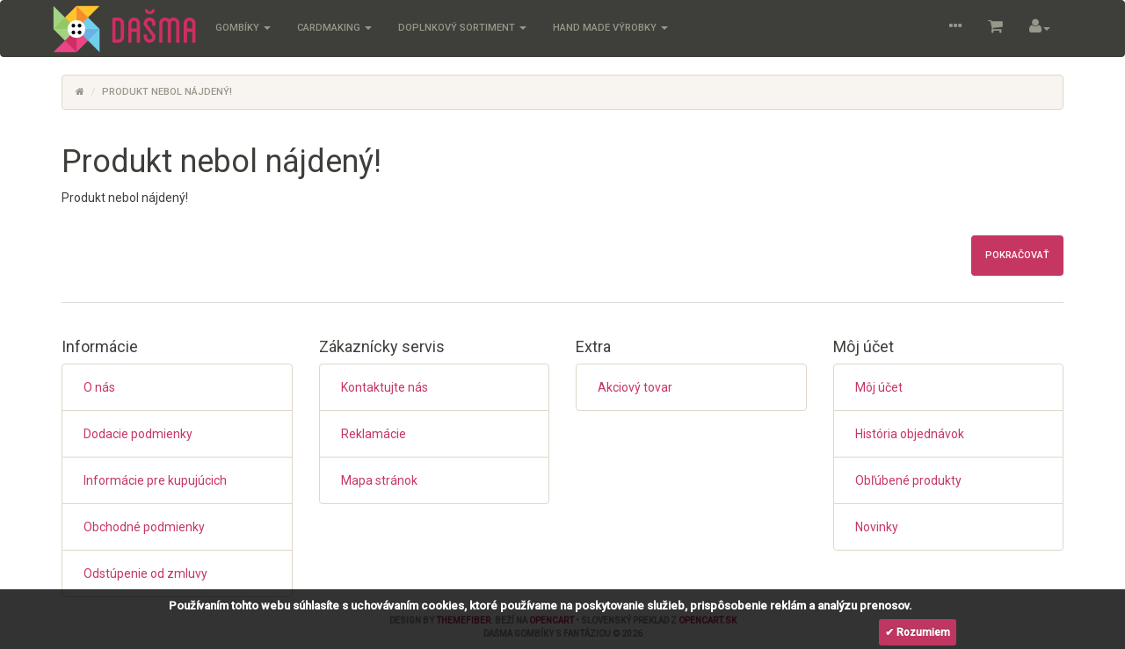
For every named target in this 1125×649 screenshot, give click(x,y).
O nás (99, 387)
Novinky (876, 527)
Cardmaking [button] (334, 27)
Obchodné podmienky (144, 527)
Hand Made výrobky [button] (610, 27)
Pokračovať (1017, 255)
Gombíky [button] (243, 27)
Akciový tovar (635, 387)
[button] (955, 28)
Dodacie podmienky (137, 434)
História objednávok (909, 434)
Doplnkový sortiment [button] (462, 27)
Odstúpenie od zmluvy (145, 573)
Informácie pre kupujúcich (155, 480)
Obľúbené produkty (908, 480)
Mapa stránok (379, 480)
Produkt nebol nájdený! (167, 91)
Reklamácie (373, 434)
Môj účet (879, 387)
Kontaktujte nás (384, 387)
